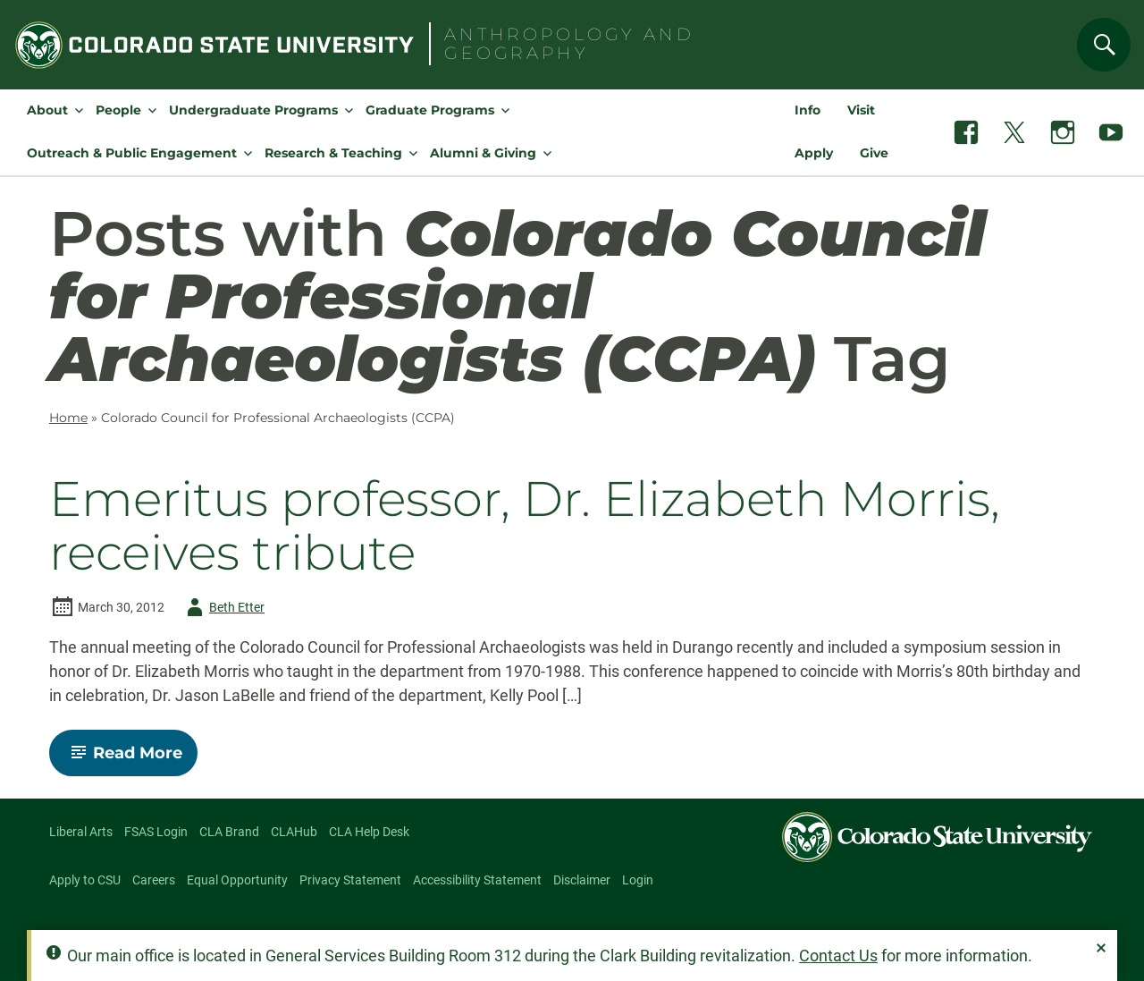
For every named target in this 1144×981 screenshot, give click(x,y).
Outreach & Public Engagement (132, 153)
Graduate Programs (430, 110)
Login (637, 880)
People (118, 110)
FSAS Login (156, 832)
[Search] (1104, 45)
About (47, 110)
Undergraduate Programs (253, 110)
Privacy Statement (350, 880)
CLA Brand (229, 832)
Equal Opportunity (237, 880)
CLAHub (294, 832)
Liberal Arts (81, 832)
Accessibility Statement (477, 880)
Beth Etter (223, 607)
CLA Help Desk (369, 832)
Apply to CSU (85, 880)
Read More (131, 759)
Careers (153, 880)
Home (68, 418)
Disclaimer (581, 880)
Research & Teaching (333, 153)
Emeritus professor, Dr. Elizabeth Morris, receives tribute (524, 525)
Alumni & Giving (483, 153)
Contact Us (838, 955)
